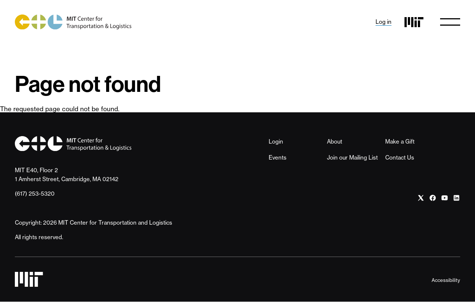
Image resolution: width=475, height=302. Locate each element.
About (334, 141)
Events (277, 157)
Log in (384, 22)
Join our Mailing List (352, 157)
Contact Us (399, 157)
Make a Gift (400, 141)
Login (276, 141)
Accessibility (446, 280)
